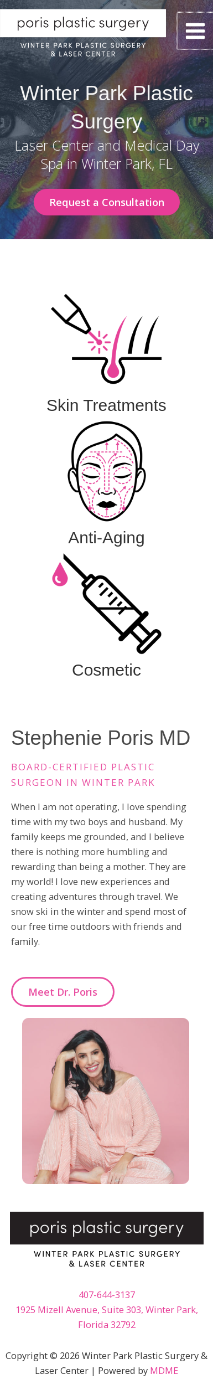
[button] (107, 202)
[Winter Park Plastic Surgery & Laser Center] (83, 36)
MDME (164, 1370)
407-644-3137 (107, 1294)
